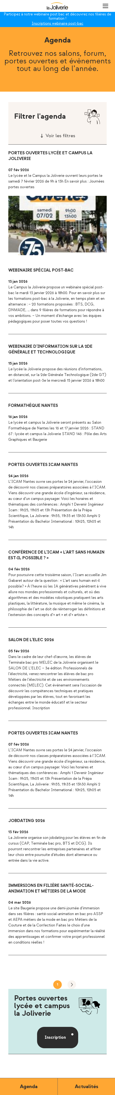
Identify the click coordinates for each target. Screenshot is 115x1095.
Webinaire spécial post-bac (41, 270)
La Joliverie (57, 5)
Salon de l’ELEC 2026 (31, 639)
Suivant (71, 984)
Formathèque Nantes (33, 405)
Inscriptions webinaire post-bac (57, 23)
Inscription (55, 1037)
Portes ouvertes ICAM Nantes (43, 464)
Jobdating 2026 (26, 820)
